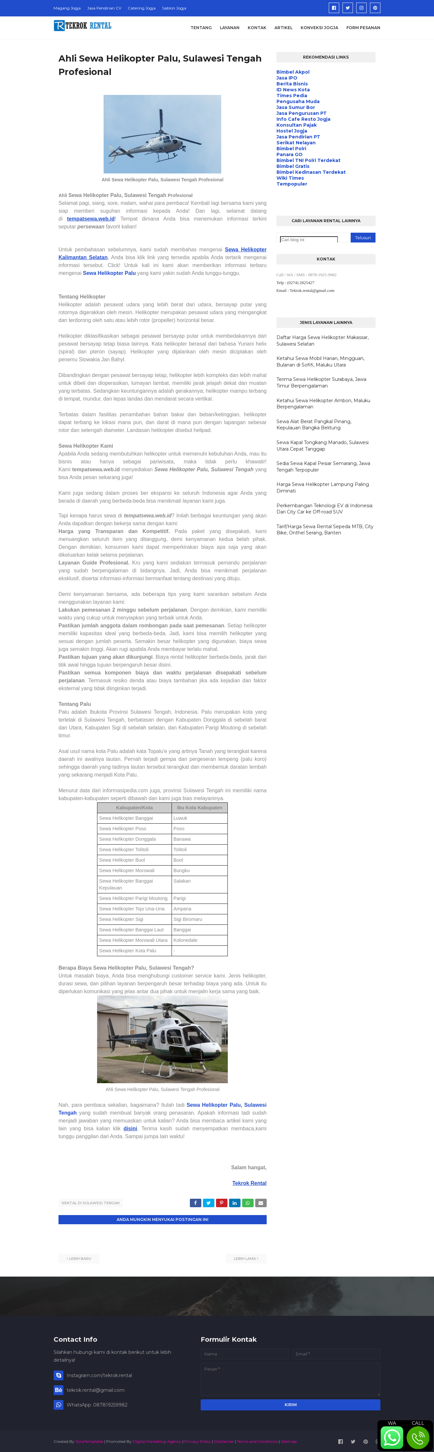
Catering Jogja (142, 8)
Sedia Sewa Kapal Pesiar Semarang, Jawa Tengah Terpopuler (323, 466)
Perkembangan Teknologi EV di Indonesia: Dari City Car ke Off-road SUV (324, 509)
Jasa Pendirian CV (104, 8)
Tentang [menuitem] (201, 27)
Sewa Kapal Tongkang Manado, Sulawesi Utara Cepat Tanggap (322, 445)
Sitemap (289, 1440)
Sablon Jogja (174, 8)
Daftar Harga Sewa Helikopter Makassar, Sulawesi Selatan (322, 340)
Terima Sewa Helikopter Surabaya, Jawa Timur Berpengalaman (321, 382)
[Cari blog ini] (309, 239)
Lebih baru (80, 1257)
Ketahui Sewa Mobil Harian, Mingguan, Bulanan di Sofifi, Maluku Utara (320, 361)
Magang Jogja (67, 8)
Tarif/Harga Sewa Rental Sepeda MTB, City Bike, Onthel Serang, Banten (325, 530)
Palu (130, 273)
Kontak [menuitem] (257, 27)
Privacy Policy (197, 1440)
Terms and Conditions (257, 1440)
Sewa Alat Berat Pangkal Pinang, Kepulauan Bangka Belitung (313, 425)
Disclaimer (224, 1440)
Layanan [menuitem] (230, 27)
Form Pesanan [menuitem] (363, 27)
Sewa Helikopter (104, 273)
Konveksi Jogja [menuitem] (319, 27)
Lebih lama (245, 1257)
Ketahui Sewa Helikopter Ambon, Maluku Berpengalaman (323, 404)
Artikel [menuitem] (283, 27)
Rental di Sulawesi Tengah (91, 1203)
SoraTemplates (89, 1440)
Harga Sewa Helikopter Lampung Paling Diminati (322, 487)
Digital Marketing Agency (157, 1440)
